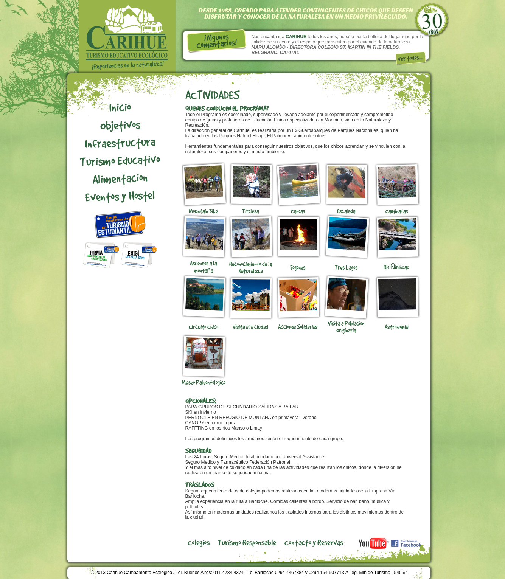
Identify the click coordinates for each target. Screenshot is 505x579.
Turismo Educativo (120, 160)
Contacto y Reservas (313, 542)
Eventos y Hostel (120, 196)
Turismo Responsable (247, 542)
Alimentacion (120, 178)
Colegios (199, 542)
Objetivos (119, 124)
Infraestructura (119, 143)
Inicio (120, 107)
